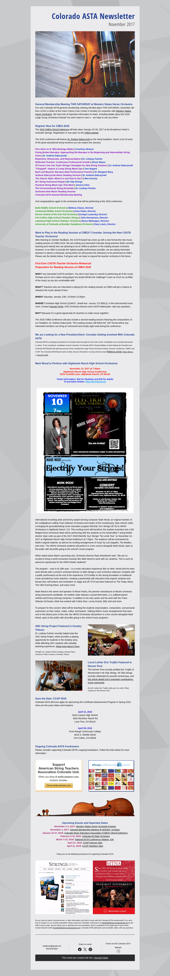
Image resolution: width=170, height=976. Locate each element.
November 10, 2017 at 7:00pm (85, 368)
